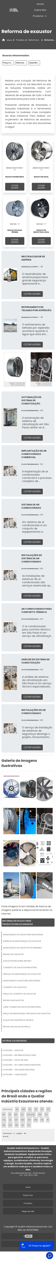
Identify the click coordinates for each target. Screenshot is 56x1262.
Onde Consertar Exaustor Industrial (22, 1007)
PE (10, 1114)
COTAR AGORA (14, 186)
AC (4, 1119)
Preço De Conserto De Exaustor (19, 993)
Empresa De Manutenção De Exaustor (22, 941)
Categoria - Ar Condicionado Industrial (21, 1065)
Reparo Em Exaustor (13, 1000)
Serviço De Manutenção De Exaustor (22, 974)
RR (16, 1125)
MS (35, 1119)
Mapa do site (28, 1211)
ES (30, 1109)
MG (23, 1109)
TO (28, 1125)
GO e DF (31, 1114)
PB (42, 1119)
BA (16, 1114)
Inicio (28, 1187)
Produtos (40, 16)
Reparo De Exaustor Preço (16, 1026)
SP (36, 1109)
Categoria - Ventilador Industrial (18, 1069)
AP (16, 1119)
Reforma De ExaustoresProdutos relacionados (17, 922)
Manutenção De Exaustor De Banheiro (22, 947)
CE (22, 1114)
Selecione (7, 1109)
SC (48, 1109)
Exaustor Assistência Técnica (18, 1020)
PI (48, 1119)
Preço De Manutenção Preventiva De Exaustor (8, 62)
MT (29, 1119)
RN (4, 1125)
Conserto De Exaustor (14, 987)
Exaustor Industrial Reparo (17, 961)
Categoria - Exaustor (12, 1050)
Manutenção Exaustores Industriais (21, 980)
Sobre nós (28, 1195)
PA (46, 1114)
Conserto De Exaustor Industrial (20, 967)
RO (10, 1125)
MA (22, 1119)
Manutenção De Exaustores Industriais (21, 62)
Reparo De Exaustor (13, 954)
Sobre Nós (40, 10)
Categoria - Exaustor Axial (15, 1060)
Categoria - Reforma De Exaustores (19, 1055)
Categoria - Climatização (14, 1074)
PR (42, 1109)
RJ (17, 1109)
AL (10, 1119)
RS (4, 1114)
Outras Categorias (14, 1040)
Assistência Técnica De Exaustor (34, 62)
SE (23, 1125)
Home (40, 4)
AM (39, 1114)
